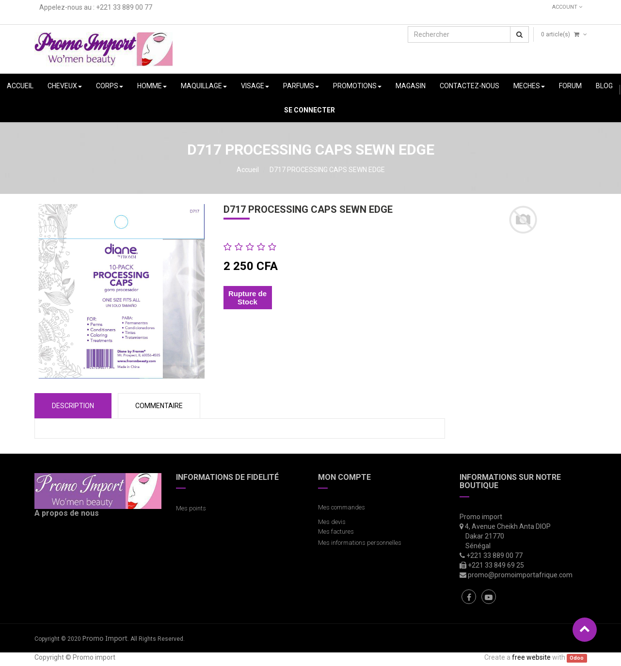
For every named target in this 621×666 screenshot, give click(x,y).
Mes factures (336, 531)
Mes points (191, 508)
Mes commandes (341, 507)
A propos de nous (66, 513)
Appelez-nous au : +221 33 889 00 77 (95, 7)
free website (531, 657)
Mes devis (332, 521)
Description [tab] (73, 406)
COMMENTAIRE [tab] (159, 406)
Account (567, 7)
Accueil (248, 170)
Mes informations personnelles (361, 542)
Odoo (577, 658)
